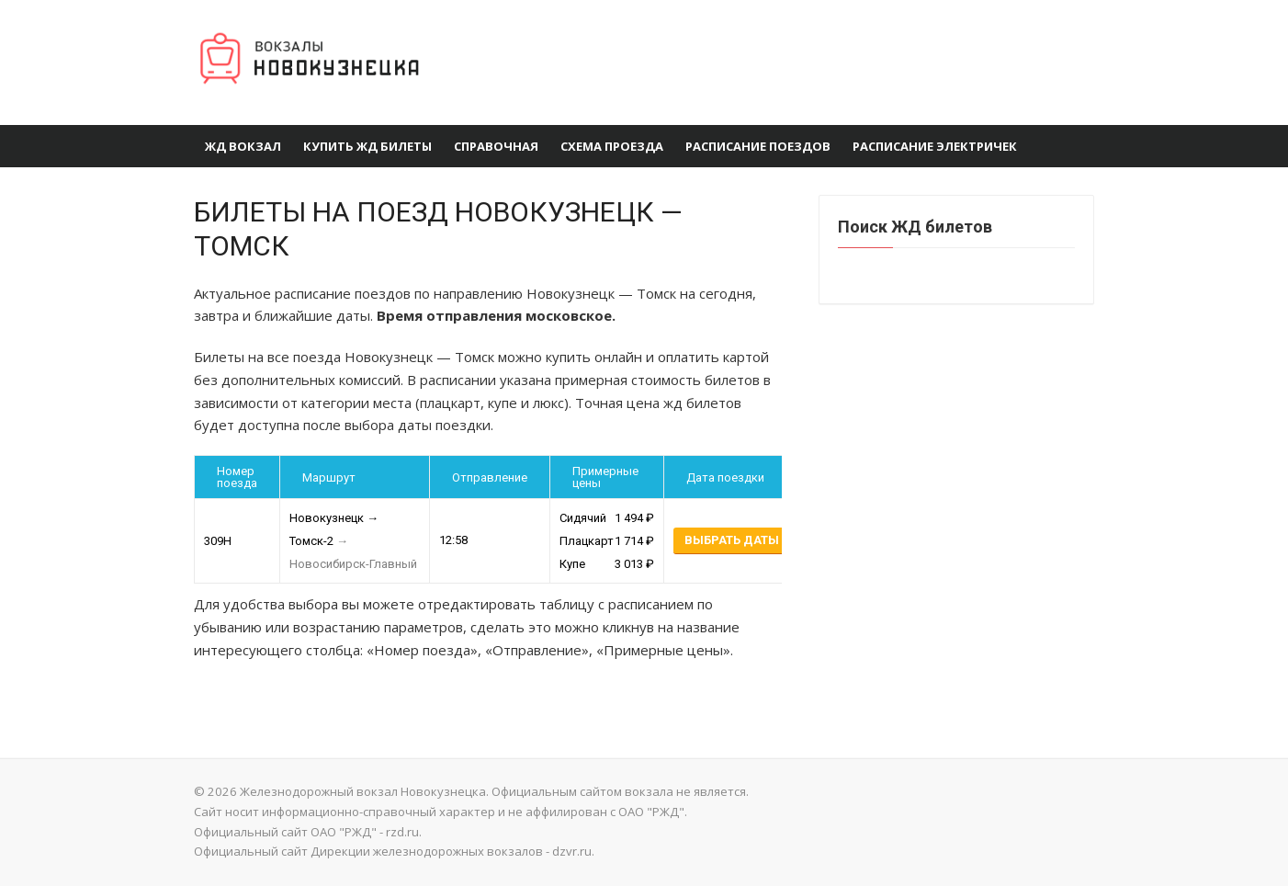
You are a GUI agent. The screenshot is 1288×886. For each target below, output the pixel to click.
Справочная (496, 146)
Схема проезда (611, 146)
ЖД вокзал (243, 146)
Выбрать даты (731, 540)
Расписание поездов (757, 146)
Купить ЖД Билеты (367, 146)
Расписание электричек (935, 146)
